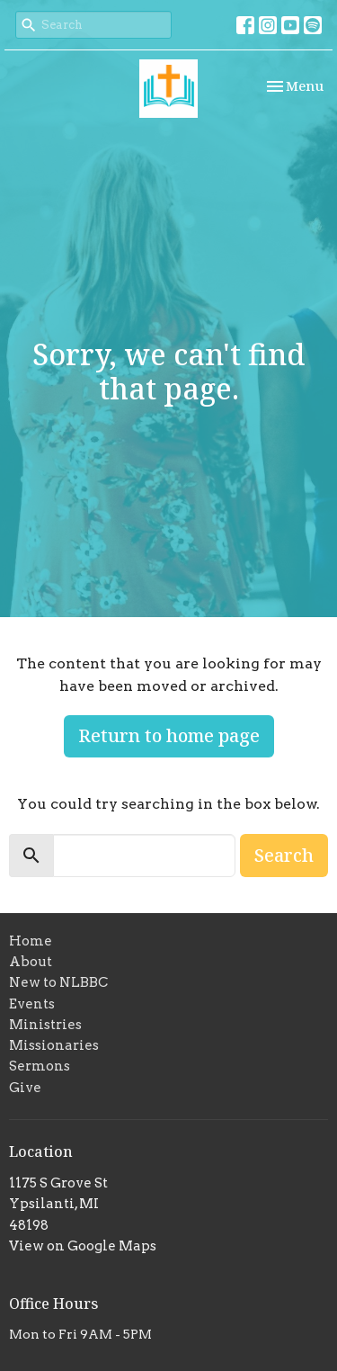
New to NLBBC (58, 982)
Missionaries (54, 1045)
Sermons (39, 1066)
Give (25, 1088)
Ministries (45, 1025)
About (30, 962)
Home (30, 941)
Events (32, 1004)
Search (284, 855)
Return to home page (169, 735)
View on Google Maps (82, 1246)
